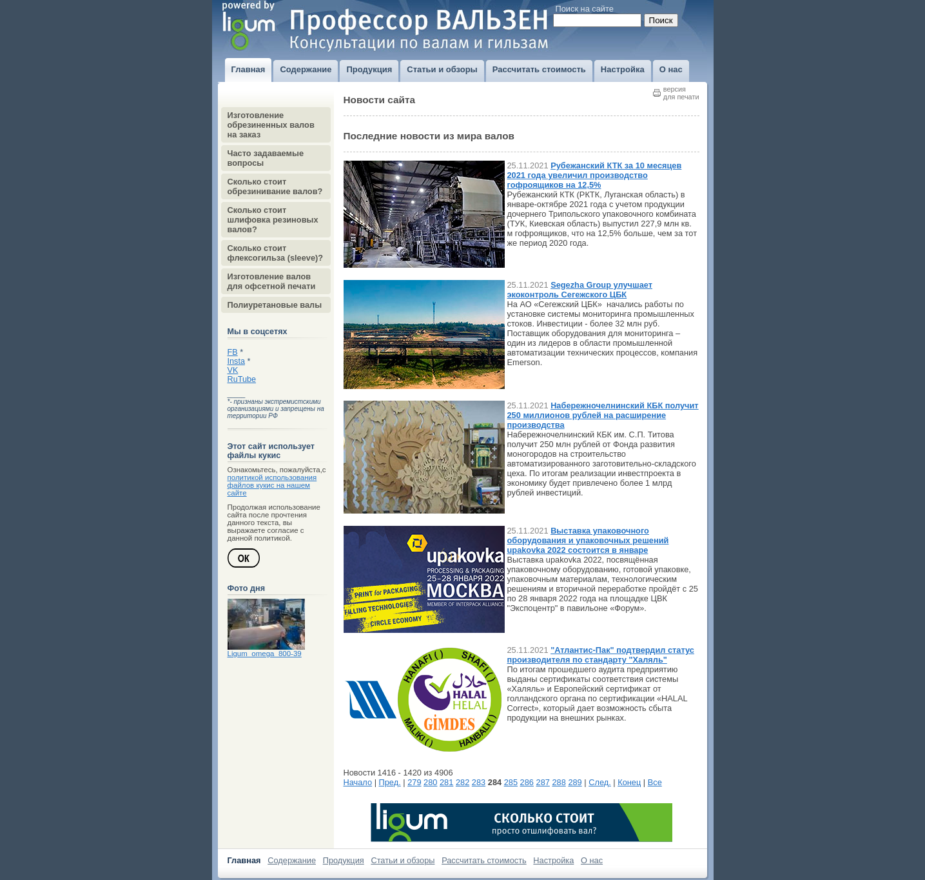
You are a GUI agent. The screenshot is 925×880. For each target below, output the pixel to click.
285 (511, 782)
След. (600, 782)
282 (462, 782)
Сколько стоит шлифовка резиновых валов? (273, 219)
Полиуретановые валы (275, 305)
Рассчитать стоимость (484, 860)
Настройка (553, 860)
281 (446, 782)
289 (574, 782)
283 (478, 782)
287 (543, 782)
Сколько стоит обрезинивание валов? (275, 186)
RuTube (242, 379)
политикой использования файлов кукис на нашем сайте (272, 485)
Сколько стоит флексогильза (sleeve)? (276, 253)
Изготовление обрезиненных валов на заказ (271, 124)
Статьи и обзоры (402, 860)
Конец (629, 782)
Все (655, 782)
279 (414, 782)
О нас (592, 860)
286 (527, 782)
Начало (358, 782)
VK (233, 370)
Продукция (343, 860)
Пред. (390, 782)
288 (558, 782)
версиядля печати (681, 93)
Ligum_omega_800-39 (265, 653)
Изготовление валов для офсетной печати (272, 281)
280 (430, 782)
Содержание (292, 860)
